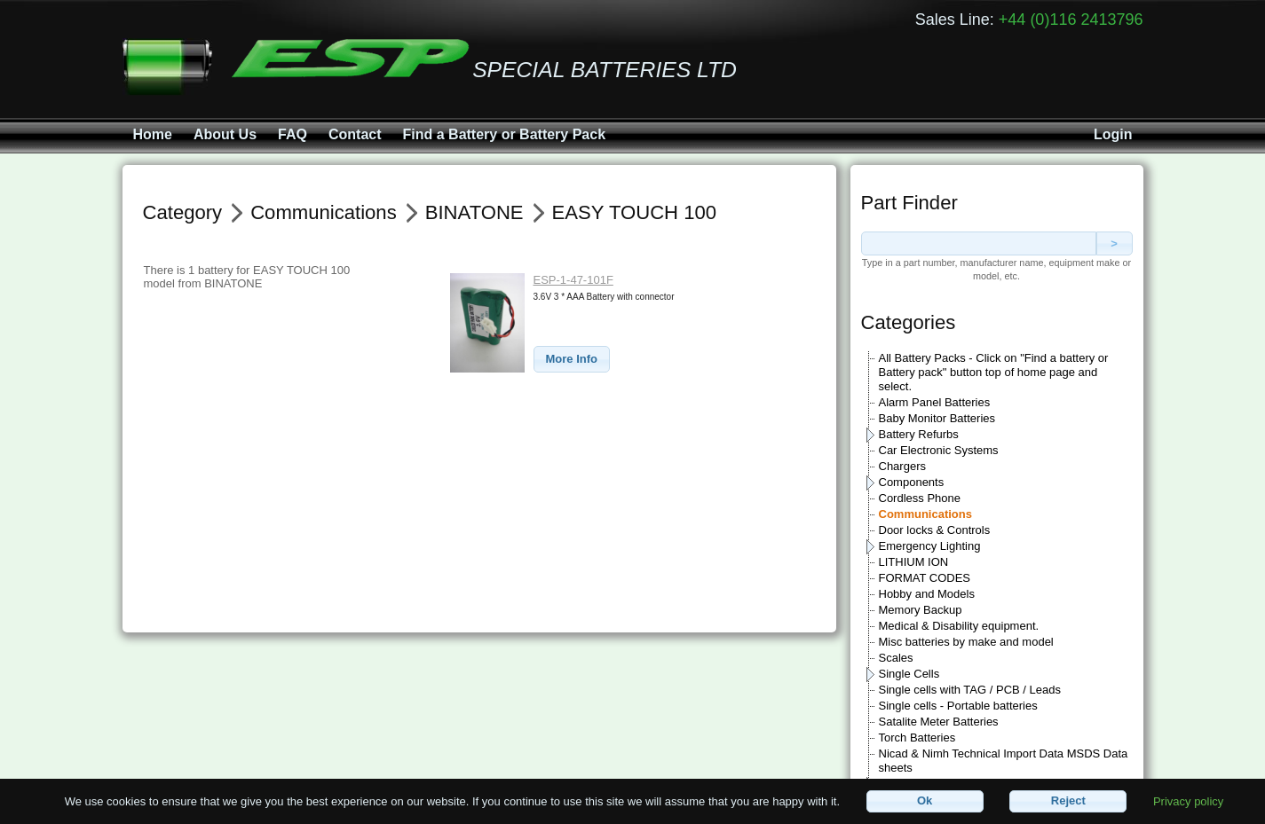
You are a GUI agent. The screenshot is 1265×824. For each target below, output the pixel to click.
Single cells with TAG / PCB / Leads (970, 689)
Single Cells (909, 673)
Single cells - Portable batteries (958, 705)
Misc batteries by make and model (966, 641)
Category (183, 212)
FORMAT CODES (925, 578)
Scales (896, 657)
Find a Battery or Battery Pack (504, 134)
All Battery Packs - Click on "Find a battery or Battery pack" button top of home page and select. (994, 372)
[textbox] (978, 243)
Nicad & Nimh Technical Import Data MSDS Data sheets (1003, 760)
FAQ (292, 134)
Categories (908, 322)
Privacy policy (1188, 800)
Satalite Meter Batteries (939, 721)
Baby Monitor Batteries (937, 418)
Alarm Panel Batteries (935, 402)
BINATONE (474, 212)
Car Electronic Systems (939, 450)
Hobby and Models (927, 593)
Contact (355, 134)
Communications (925, 514)
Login (1113, 134)
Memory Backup (920, 609)
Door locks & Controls (935, 530)
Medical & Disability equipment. (959, 625)
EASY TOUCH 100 (634, 212)
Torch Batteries (917, 737)
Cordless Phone (920, 498)
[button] (572, 359)
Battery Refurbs (919, 434)
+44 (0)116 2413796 (1071, 19)
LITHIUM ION (914, 562)
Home (152, 134)
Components (912, 482)
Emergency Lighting (930, 546)
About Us (225, 134)
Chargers (902, 466)
